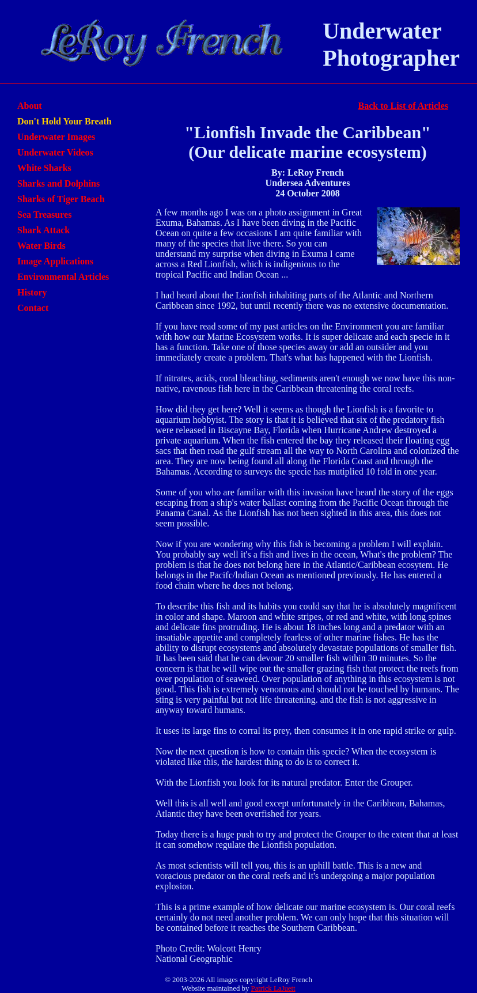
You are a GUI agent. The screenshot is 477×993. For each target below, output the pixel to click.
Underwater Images (56, 137)
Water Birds (41, 246)
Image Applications (55, 261)
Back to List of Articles (403, 106)
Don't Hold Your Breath (64, 121)
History (32, 292)
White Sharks (44, 168)
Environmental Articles (63, 277)
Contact (32, 308)
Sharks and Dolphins (58, 183)
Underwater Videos (55, 152)
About (29, 106)
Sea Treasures (44, 214)
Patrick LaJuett (273, 988)
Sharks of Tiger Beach (61, 199)
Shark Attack (43, 230)
